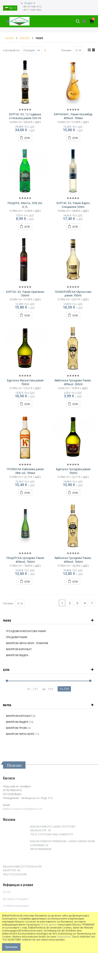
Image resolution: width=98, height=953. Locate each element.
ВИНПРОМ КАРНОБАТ (19, 649)
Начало (9, 38)
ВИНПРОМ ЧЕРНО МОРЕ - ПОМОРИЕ (27, 643)
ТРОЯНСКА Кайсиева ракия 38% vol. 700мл (25, 471)
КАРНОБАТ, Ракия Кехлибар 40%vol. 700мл (73, 116)
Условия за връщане (16, 905)
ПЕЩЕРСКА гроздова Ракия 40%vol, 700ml (25, 560)
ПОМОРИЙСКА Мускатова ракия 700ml (73, 293)
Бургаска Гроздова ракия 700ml (73, 471)
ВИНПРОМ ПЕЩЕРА (17, 655)
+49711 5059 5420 (31, 9)
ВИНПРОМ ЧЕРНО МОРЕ (20, 734)
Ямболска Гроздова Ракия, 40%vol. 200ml (73, 382)
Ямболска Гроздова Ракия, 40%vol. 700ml (73, 560)
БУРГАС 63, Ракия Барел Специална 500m (73, 205)
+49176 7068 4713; (32, 6)
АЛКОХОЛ (25, 38)
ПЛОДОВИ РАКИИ (16, 637)
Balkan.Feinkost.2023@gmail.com (22, 809)
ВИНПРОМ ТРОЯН (16, 728)
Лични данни (48, 924)
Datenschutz (64, 936)
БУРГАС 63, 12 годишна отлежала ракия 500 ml (25, 116)
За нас (7, 892)
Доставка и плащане (16, 899)
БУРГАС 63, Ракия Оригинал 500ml (25, 293)
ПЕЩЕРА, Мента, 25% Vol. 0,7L (25, 205)
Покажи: (66, 50)
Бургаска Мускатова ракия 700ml (25, 382)
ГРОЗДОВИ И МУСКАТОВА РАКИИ (26, 631)
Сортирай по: (11, 50)
